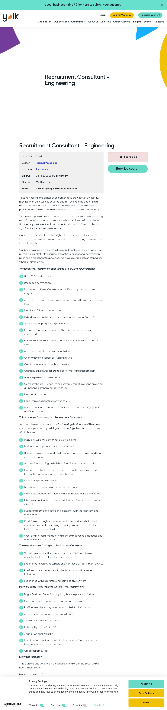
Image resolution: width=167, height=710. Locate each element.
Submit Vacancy (122, 15)
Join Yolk (106, 22)
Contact (159, 22)
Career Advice (121, 22)
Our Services (61, 22)
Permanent (42, 169)
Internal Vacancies (46, 163)
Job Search (44, 22)
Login (102, 15)
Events (148, 22)
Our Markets (78, 22)
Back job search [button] (127, 168)
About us (93, 22)
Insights (137, 22)
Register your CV (150, 15)
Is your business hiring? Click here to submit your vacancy (82, 4)
